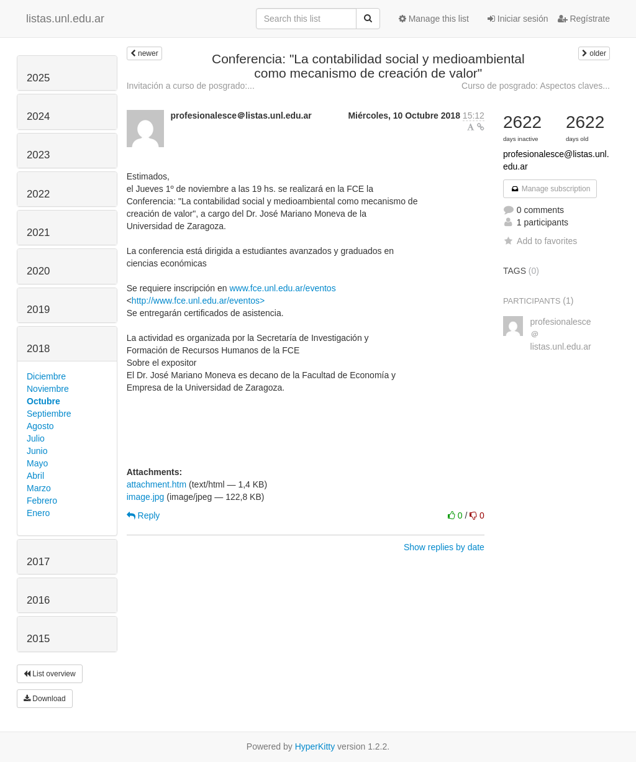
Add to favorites (540, 241)
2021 (38, 232)
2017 (38, 562)
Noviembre (48, 389)
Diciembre (46, 376)
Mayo (37, 463)
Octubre (43, 401)
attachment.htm (157, 484)
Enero (38, 513)
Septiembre (49, 414)
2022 (38, 194)
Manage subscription (550, 188)
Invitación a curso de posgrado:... (191, 86)
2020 (38, 271)
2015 (38, 639)
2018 (38, 349)
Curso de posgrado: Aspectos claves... (535, 86)
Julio (36, 438)
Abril (35, 476)
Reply (143, 515)
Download (45, 698)
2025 (38, 78)
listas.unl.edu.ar (65, 18)
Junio (37, 451)
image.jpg (146, 497)
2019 (38, 309)
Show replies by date (444, 547)
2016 (38, 600)
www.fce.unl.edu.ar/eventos (282, 288)
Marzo (39, 488)
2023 (38, 155)
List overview (50, 673)
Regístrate (584, 19)
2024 (38, 116)
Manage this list (434, 19)
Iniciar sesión (518, 19)
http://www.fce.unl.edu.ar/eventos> (198, 301)
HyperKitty (315, 746)
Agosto (40, 426)
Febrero (42, 501)
